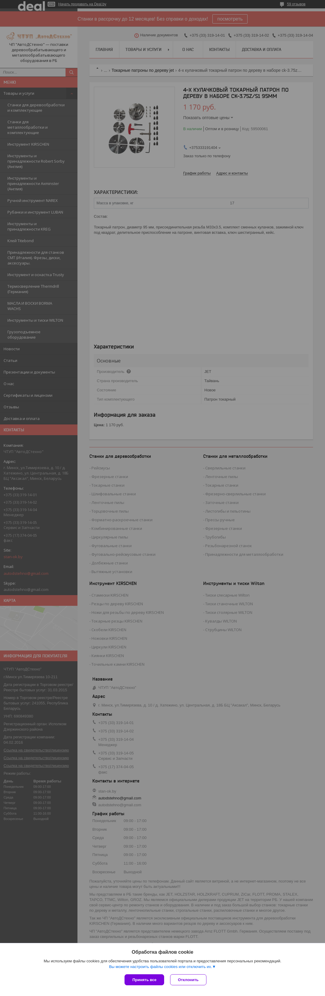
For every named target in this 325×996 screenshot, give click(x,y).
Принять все (144, 980)
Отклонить (188, 980)
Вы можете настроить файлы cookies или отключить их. (160, 966)
